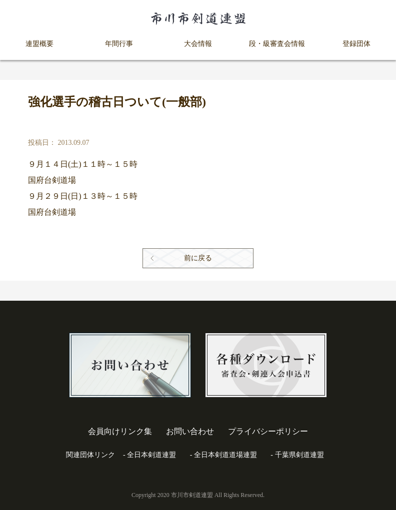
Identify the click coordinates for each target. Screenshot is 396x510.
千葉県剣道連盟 (299, 455)
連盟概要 (40, 43)
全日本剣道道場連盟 (225, 455)
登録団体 (356, 43)
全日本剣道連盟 (151, 455)
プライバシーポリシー (268, 431)
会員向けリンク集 (120, 431)
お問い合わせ (190, 431)
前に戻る (198, 258)
